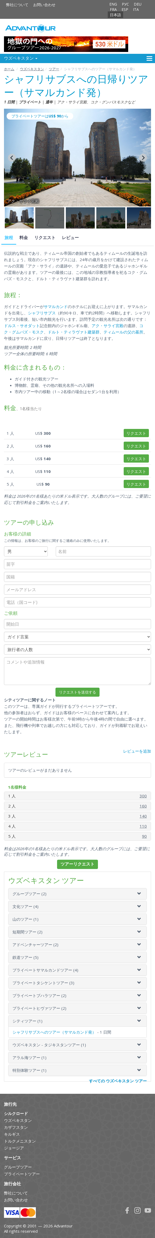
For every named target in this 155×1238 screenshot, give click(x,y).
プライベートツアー (22, 1173)
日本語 (115, 14)
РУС (125, 4)
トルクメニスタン (20, 1141)
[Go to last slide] (12, 158)
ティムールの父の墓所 (123, 332)
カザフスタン (16, 1127)
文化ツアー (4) (25, 906)
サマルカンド (56, 306)
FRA (113, 9)
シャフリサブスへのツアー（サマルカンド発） (54, 1032)
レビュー (70, 237)
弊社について (17, 5)
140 (143, 816)
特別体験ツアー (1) (29, 1070)
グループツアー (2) (29, 893)
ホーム (9, 69)
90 (144, 836)
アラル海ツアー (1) (29, 1057)
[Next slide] (143, 158)
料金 (23, 237)
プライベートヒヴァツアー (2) (39, 1008)
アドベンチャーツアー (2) (35, 944)
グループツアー (18, 1167)
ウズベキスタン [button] (20, 58)
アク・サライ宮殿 (107, 325)
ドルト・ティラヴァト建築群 (74, 332)
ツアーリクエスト (77, 864)
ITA (136, 9)
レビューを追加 (137, 751)
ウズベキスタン (32, 69)
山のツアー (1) (25, 919)
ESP (125, 9)
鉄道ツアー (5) (25, 957)
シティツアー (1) (27, 1021)
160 (143, 806)
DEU (137, 4)
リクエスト (44, 237)
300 (143, 795)
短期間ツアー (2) (27, 931)
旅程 (9, 237)
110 (143, 826)
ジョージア (14, 1148)
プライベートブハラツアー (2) (39, 995)
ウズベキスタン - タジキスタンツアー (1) (49, 1044)
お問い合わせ (44, 5)
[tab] (77, 893)
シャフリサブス (42, 312)
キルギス (12, 1134)
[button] (19, 218)
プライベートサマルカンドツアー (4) (45, 970)
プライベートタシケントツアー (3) (43, 982)
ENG (113, 4)
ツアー (54, 69)
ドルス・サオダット (22, 325)
